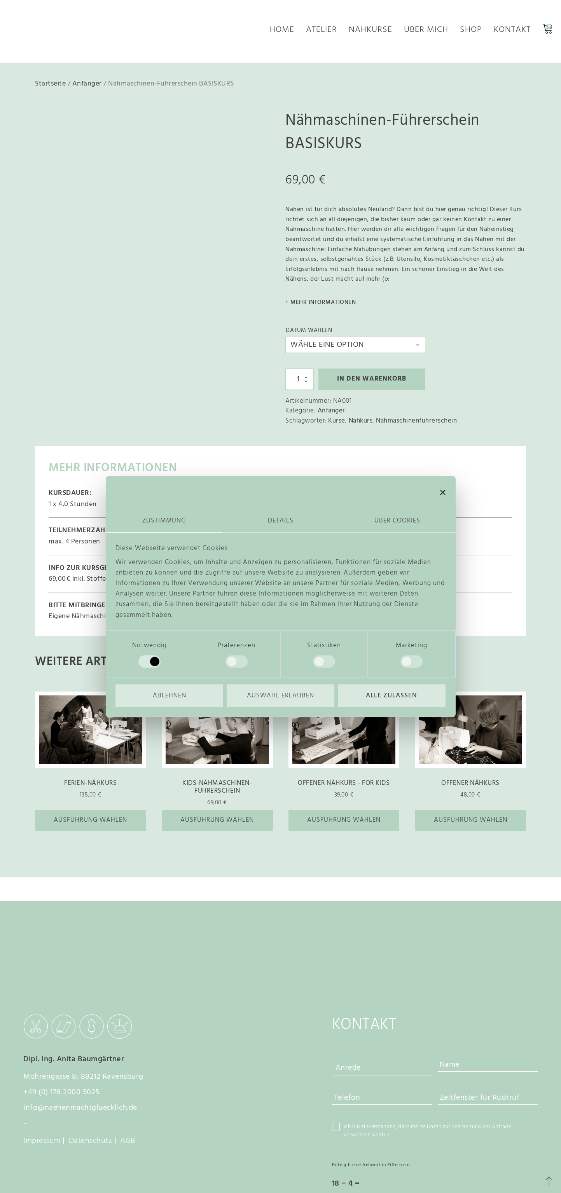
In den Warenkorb (371, 382)
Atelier (321, 32)
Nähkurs (361, 424)
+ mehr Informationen (320, 306)
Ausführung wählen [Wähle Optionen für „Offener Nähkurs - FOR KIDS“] (344, 823)
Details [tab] (281, 520)
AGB (127, 1070)
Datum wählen (309, 334)
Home (282, 32)
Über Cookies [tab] (397, 520)
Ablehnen (169, 696)
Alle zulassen (391, 696)
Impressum (42, 1070)
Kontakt (512, 32)
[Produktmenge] (299, 382)
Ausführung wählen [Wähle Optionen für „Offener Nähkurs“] (470, 823)
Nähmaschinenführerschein (416, 424)
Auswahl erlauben (280, 696)
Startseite (50, 87)
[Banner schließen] (443, 492)
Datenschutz (90, 1070)
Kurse (336, 424)
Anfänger (87, 87)
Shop (471, 32)
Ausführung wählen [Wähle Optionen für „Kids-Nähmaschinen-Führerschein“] (217, 823)
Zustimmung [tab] (164, 520)
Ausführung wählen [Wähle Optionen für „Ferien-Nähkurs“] (90, 823)
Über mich (426, 32)
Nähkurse (370, 32)
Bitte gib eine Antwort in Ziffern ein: (371, 1094)
